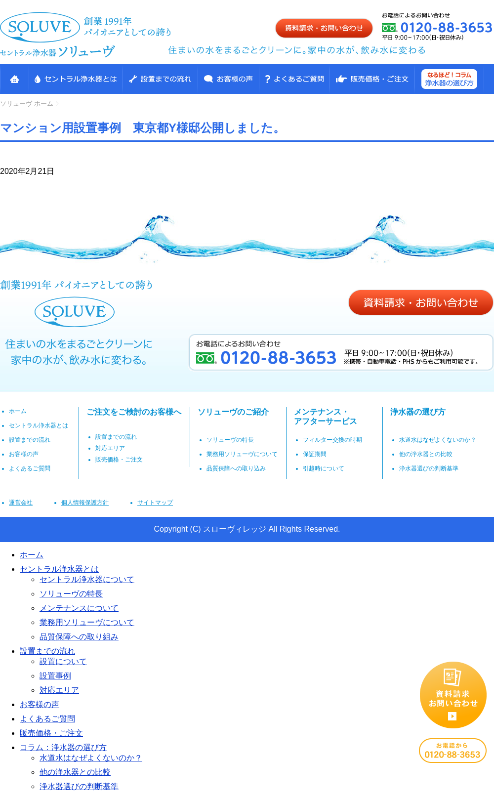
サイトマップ (155, 502)
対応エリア (110, 448)
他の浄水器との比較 (426, 454)
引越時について (323, 468)
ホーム (26, 103)
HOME (14, 79)
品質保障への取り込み (236, 468)
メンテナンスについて (79, 608)
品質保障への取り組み (79, 636)
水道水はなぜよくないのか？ (437, 439)
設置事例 (55, 676)
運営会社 (21, 502)
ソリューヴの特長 (230, 439)
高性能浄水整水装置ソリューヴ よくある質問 (294, 79)
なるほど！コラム (449, 79)
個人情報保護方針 (85, 502)
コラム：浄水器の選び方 (63, 747)
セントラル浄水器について (87, 579)
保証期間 (315, 454)
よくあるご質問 (29, 468)
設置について (63, 661)
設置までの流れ (160, 79)
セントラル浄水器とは (76, 79)
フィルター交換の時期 (332, 439)
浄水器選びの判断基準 (428, 468)
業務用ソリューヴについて (242, 454)
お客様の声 (228, 79)
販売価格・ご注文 (371, 79)
